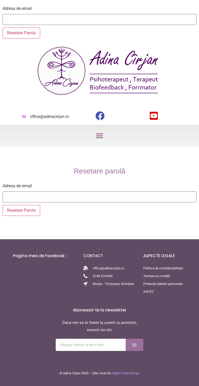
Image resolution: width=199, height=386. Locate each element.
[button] (99, 136)
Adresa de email (17, 8)
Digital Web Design (125, 373)
